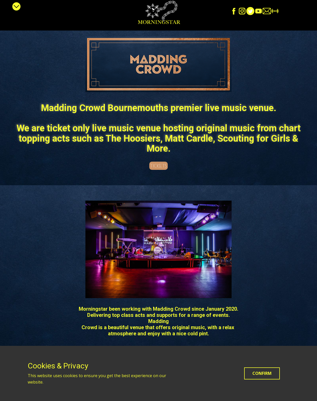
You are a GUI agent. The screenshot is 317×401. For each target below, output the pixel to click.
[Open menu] (16, 6)
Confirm (262, 373)
